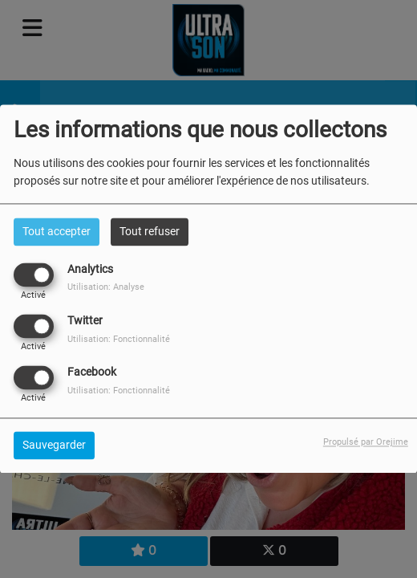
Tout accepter (56, 231)
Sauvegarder (54, 445)
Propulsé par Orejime (365, 443)
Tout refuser (149, 231)
